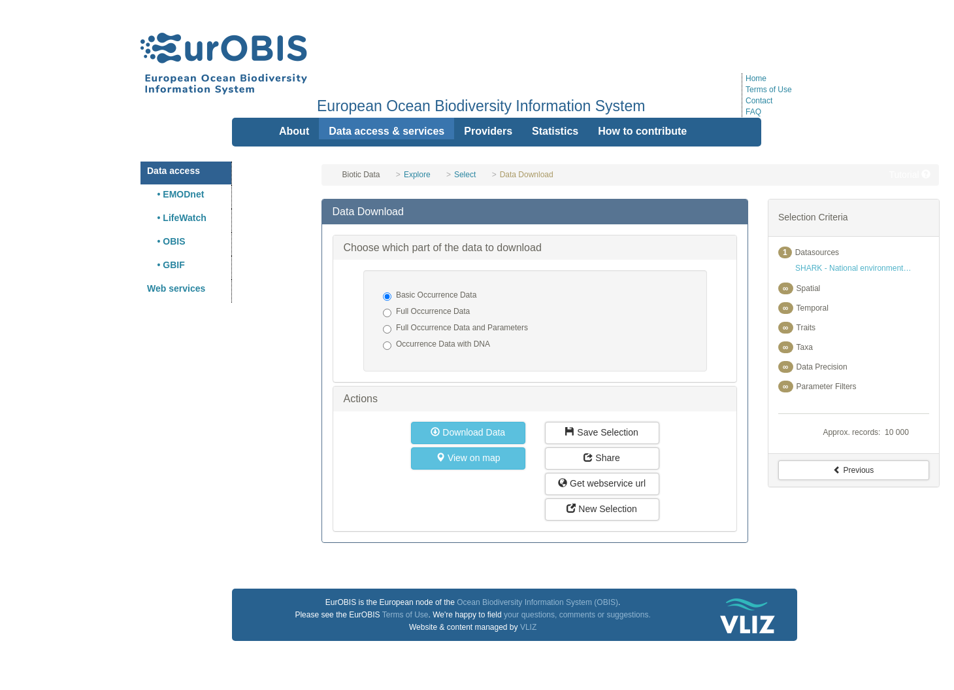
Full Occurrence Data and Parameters (455, 328)
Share (601, 458)
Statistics (555, 131)
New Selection (601, 509)
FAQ (753, 111)
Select (465, 174)
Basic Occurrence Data (429, 295)
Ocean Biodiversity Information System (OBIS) (537, 602)
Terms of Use (769, 89)
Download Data (468, 432)
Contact (759, 100)
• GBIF (166, 265)
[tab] (534, 211)
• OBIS (166, 241)
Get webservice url (602, 483)
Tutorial (909, 174)
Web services (176, 288)
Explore (417, 174)
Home (756, 78)
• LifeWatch (176, 218)
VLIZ (528, 627)
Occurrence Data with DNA (436, 344)
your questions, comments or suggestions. (577, 614)
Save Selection (601, 432)
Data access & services (386, 131)
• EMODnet (175, 194)
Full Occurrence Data (426, 312)
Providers (488, 131)
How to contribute (642, 131)
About (294, 131)
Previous (853, 470)
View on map (468, 458)
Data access (173, 170)
